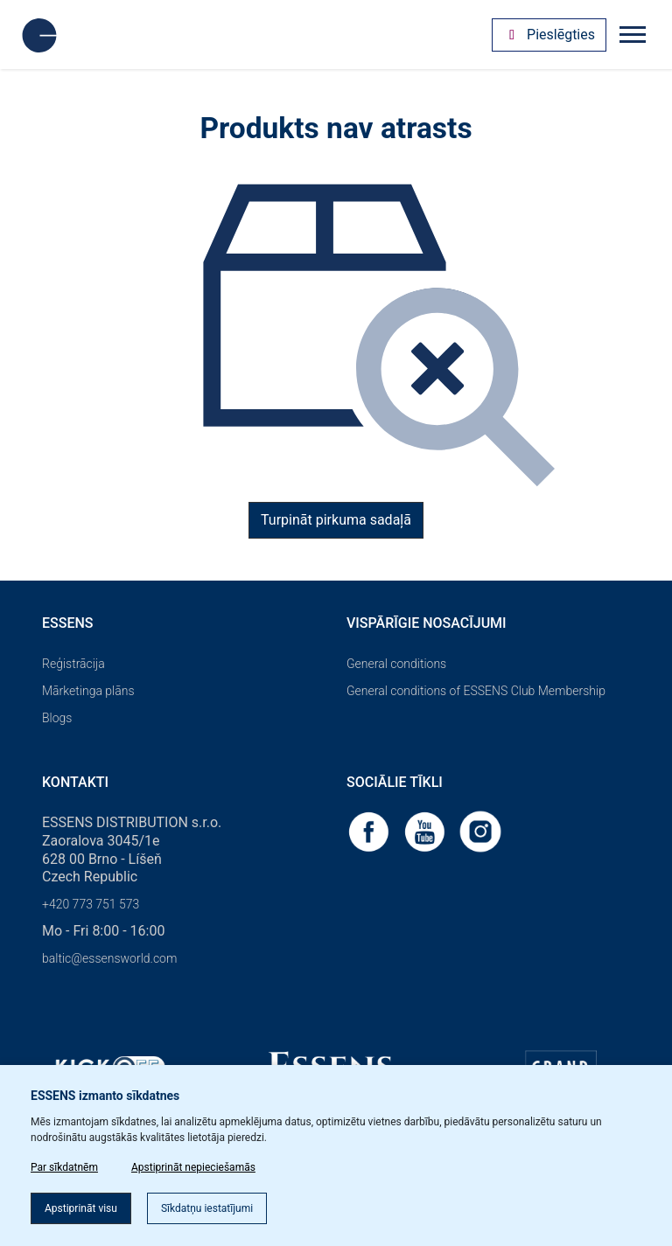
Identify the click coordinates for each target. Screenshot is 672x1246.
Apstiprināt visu (81, 1208)
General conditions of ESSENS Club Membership (476, 691)
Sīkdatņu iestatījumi (207, 1208)
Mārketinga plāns (88, 691)
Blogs (57, 718)
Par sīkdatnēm (64, 1167)
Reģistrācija (73, 664)
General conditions (396, 664)
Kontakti (75, 782)
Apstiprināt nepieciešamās (193, 1167)
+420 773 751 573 (90, 904)
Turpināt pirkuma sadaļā (336, 520)
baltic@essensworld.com (109, 958)
